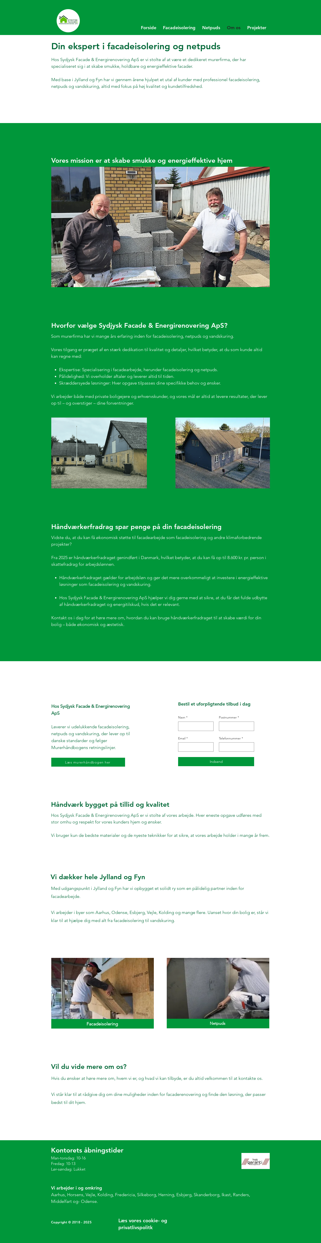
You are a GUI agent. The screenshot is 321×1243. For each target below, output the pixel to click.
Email (183, 738)
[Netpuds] (218, 1023)
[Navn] (194, 726)
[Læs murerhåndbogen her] (88, 762)
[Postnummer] (235, 726)
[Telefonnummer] (235, 747)
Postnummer (229, 717)
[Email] (194, 747)
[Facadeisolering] (102, 1024)
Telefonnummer (231, 738)
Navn (182, 717)
